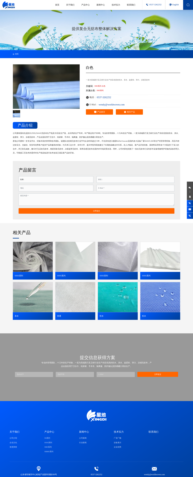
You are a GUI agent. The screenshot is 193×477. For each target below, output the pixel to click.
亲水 (17, 316)
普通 (59, 316)
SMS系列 (100, 90)
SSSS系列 (19, 276)
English (175, 4)
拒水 (102, 316)
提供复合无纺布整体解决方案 (96, 29)
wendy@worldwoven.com (112, 104)
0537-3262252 (155, 4)
